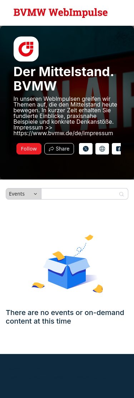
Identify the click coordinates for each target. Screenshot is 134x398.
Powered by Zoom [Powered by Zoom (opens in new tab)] (23, 369)
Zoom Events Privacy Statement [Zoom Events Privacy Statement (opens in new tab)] (36, 377)
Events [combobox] (17, 193)
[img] (26, 49)
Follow (29, 148)
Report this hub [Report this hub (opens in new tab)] (87, 377)
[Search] (80, 194)
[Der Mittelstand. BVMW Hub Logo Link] (60, 13)
